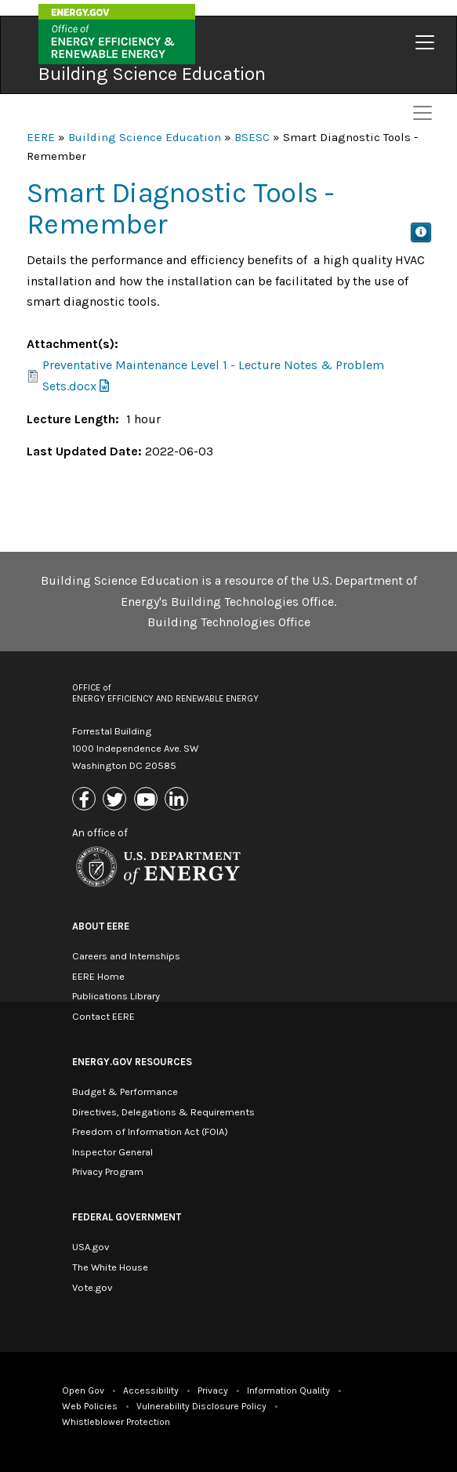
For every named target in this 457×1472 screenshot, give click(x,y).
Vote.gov (92, 1287)
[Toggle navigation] (424, 42)
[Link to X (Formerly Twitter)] (116, 799)
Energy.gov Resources (132, 1062)
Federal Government (126, 1217)
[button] (421, 232)
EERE (41, 137)
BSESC (252, 137)
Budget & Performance (125, 1091)
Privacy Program (107, 1171)
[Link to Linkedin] (178, 799)
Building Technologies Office (228, 622)
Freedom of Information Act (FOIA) (150, 1131)
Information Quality (288, 1390)
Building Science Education (152, 73)
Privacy (213, 1390)
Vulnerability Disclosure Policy (201, 1406)
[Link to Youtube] (147, 799)
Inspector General (112, 1152)
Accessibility (151, 1390)
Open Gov (83, 1390)
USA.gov (90, 1247)
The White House (110, 1267)
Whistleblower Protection (116, 1421)
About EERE (100, 926)
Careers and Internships (126, 956)
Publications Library (116, 996)
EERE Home (98, 976)
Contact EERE (103, 1016)
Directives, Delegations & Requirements (163, 1112)
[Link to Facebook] (86, 799)
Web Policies (90, 1406)
